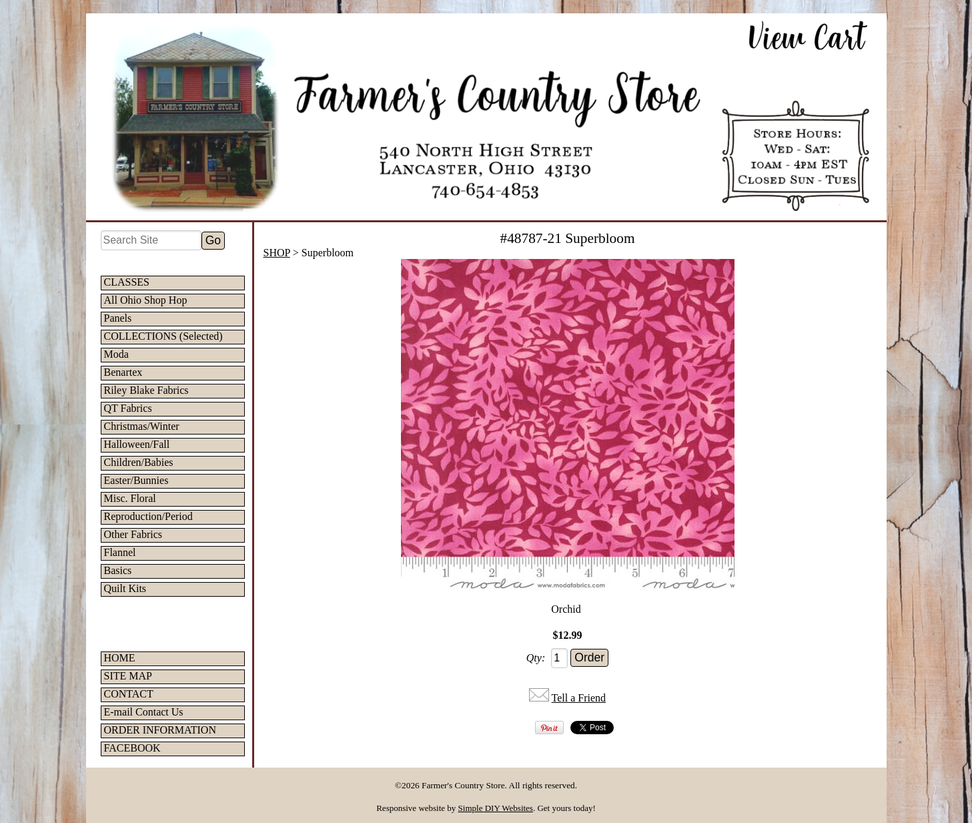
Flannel (120, 552)
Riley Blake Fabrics (146, 390)
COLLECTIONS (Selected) (163, 336)
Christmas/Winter (141, 426)
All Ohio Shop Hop (145, 300)
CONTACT (128, 694)
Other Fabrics (133, 534)
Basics (118, 570)
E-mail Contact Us (143, 712)
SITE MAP (128, 675)
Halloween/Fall (137, 444)
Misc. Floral (130, 498)
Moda (116, 354)
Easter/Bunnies (136, 480)
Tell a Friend (579, 698)
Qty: (535, 657)
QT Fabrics (128, 408)
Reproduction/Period (148, 516)
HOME (119, 657)
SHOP (277, 252)
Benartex (123, 372)
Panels (118, 318)
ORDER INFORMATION (160, 730)
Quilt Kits (125, 588)
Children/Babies (138, 462)
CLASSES (126, 282)
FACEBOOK (132, 748)
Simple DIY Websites (495, 808)
